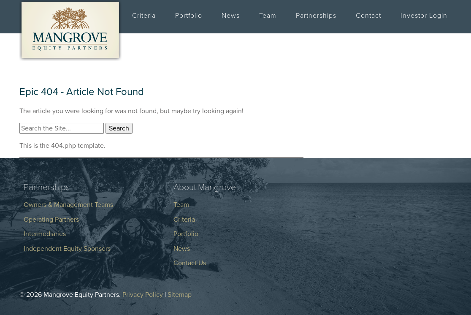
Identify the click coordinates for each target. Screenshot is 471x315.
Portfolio (188, 15)
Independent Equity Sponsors (67, 248)
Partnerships (316, 15)
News (231, 15)
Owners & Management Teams (68, 205)
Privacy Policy (142, 295)
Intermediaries (45, 234)
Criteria (144, 15)
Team (267, 15)
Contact (368, 15)
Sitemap (180, 295)
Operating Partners (51, 219)
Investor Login (424, 15)
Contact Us (189, 263)
